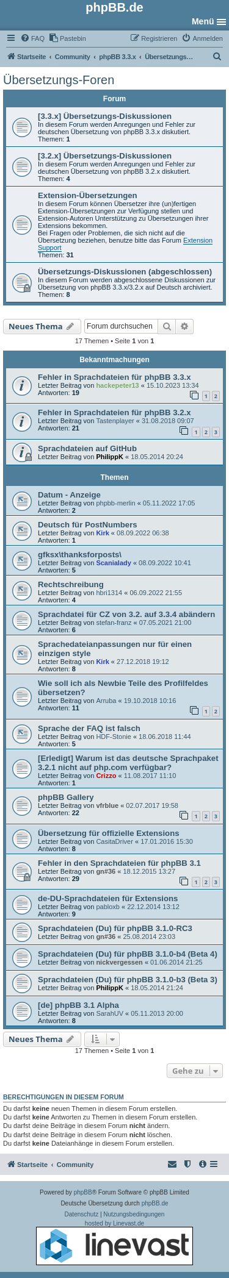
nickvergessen (119, 962)
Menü (203, 21)
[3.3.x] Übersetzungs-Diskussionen (105, 116)
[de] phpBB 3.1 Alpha (78, 1005)
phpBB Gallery (66, 797)
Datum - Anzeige (69, 494)
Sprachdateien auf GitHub (87, 448)
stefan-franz (113, 622)
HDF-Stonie (113, 736)
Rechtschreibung (71, 584)
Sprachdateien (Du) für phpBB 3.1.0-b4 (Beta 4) (127, 953)
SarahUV (109, 1013)
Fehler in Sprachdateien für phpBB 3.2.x (114, 412)
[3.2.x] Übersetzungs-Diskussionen (105, 155)
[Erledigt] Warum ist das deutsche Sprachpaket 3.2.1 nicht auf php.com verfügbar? (128, 763)
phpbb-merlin (115, 503)
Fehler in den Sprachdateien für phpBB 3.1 (119, 863)
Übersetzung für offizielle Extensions (109, 833)
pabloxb (108, 906)
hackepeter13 (117, 385)
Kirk (102, 533)
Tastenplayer (115, 420)
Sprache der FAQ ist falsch (89, 728)
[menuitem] (32, 38)
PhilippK (109, 456)
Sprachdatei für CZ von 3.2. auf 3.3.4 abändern (126, 614)
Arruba (106, 700)
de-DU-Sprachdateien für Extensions (108, 898)
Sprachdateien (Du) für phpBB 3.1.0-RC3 (115, 928)
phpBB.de (155, 1203)
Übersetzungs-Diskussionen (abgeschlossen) (125, 271)
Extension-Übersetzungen (87, 195)
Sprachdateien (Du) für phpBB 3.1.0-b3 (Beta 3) (127, 979)
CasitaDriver (114, 841)
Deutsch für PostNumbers (87, 524)
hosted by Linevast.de (114, 1242)
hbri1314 (109, 592)
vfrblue (107, 805)
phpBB (83, 1192)
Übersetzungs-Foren (58, 80)
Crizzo (106, 775)
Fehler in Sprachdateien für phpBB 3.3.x (114, 377)
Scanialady (113, 562)
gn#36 (105, 871)
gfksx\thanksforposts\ (80, 554)
